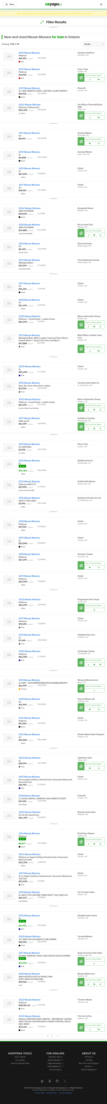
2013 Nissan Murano (29, 243)
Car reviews (20, 1060)
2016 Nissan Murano (29, 718)
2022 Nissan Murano (30, 399)
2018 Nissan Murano (29, 224)
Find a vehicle (19, 1057)
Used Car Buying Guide (20, 1063)
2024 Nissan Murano (30, 104)
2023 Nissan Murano (30, 599)
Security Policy (52, 1093)
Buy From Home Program (89, 1063)
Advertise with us (55, 1057)
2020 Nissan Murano (30, 366)
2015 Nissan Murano (29, 152)
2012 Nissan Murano (29, 635)
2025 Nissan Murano (29, 316)
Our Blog (88, 1060)
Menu (10, 4)
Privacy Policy (40, 1093)
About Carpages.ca (89, 1069)
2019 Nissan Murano (29, 53)
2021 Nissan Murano (29, 88)
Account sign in (55, 1069)
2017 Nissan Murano (29, 133)
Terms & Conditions (65, 1093)
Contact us (89, 1057)
